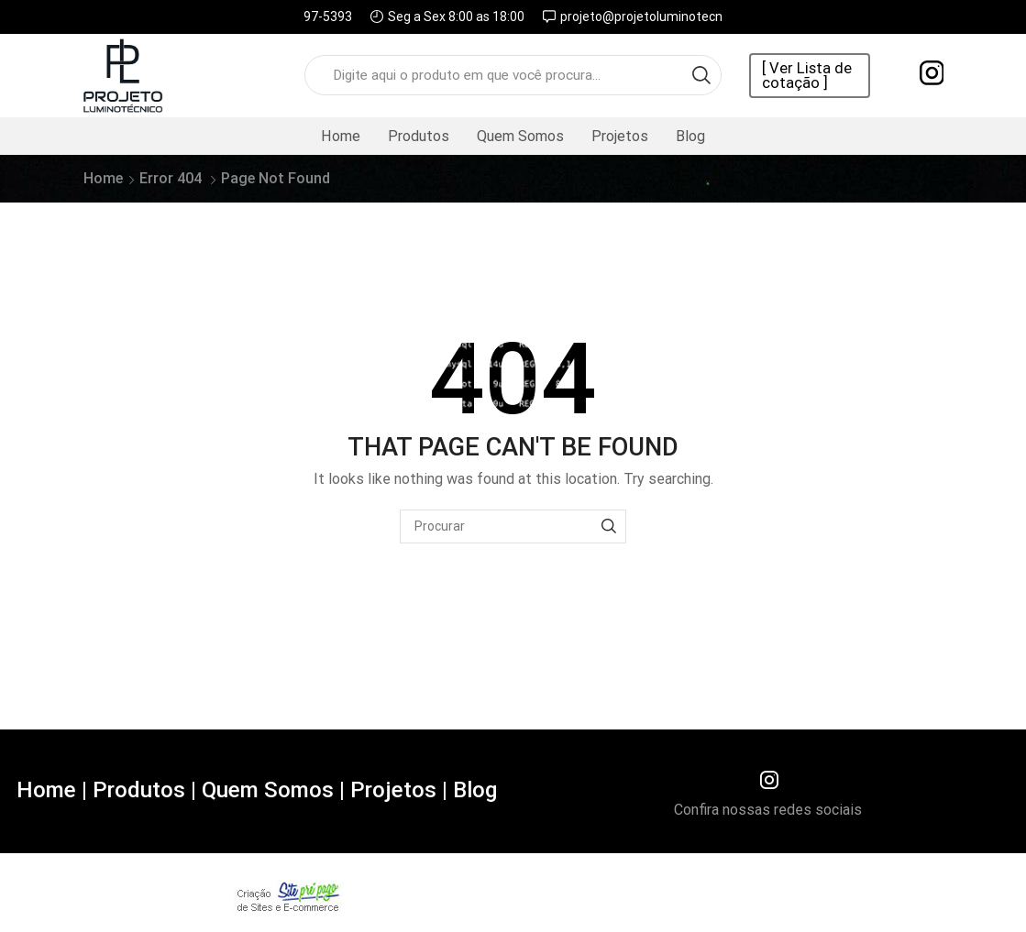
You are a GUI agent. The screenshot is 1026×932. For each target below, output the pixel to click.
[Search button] (701, 75)
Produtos (418, 136)
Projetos (619, 136)
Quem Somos (520, 136)
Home (340, 136)
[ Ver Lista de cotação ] (807, 76)
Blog (690, 136)
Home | (52, 790)
